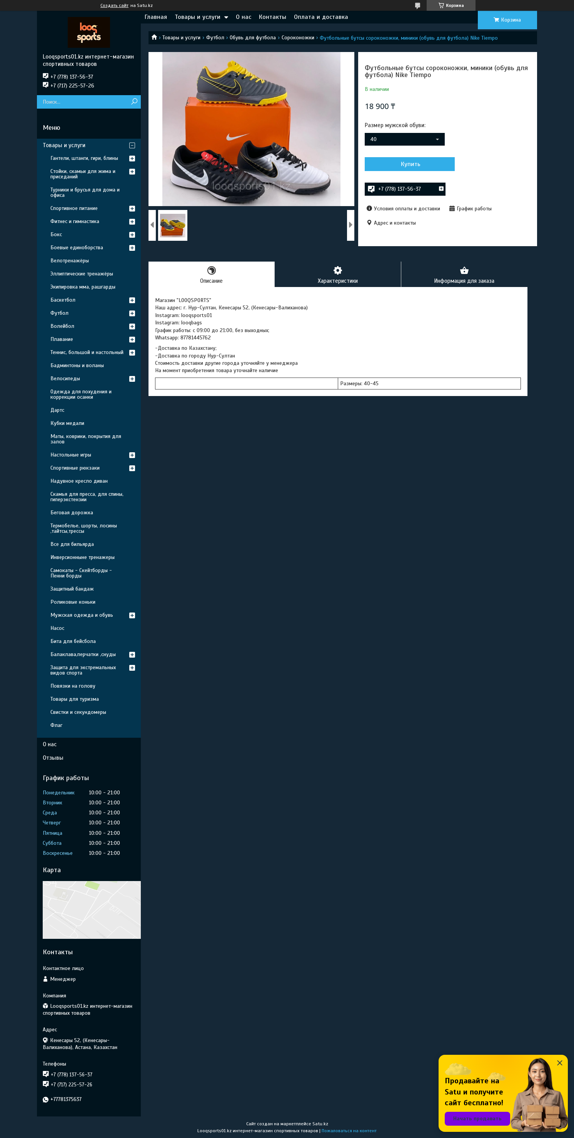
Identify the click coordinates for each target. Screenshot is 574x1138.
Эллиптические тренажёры (81, 273)
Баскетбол (62, 300)
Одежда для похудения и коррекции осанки (81, 394)
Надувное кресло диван (79, 481)
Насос (57, 628)
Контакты (272, 17)
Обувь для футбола (253, 37)
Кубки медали (67, 423)
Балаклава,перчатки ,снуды (83, 654)
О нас (243, 17)
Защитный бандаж (72, 589)
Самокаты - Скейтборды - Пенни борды (81, 573)
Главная (156, 17)
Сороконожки (298, 37)
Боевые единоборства (76, 247)
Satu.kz (320, 1123)
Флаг (56, 725)
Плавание (61, 339)
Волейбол (62, 326)
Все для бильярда (72, 544)
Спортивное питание (74, 208)
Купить (406, 164)
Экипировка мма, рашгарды (82, 287)
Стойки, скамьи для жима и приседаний (82, 174)
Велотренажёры (69, 260)
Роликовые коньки (72, 602)
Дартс (57, 410)
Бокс (56, 234)
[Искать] (134, 102)
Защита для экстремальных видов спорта (83, 670)
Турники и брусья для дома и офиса (85, 192)
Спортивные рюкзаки (75, 468)
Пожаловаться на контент (349, 1130)
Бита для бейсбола (73, 641)
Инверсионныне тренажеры (82, 557)
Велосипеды (65, 378)
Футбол (215, 37)
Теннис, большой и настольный (86, 352)
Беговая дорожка (71, 512)
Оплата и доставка (321, 17)
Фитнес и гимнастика (74, 221)
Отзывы (53, 757)
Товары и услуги (197, 17)
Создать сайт (114, 5)
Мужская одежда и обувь (81, 615)
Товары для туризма (74, 699)
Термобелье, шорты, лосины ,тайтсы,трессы (83, 528)
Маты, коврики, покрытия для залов (85, 439)
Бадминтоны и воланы (77, 365)
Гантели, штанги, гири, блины (84, 158)
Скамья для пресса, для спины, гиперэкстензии (86, 497)
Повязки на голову (72, 686)
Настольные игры (70, 455)
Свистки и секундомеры (78, 712)
